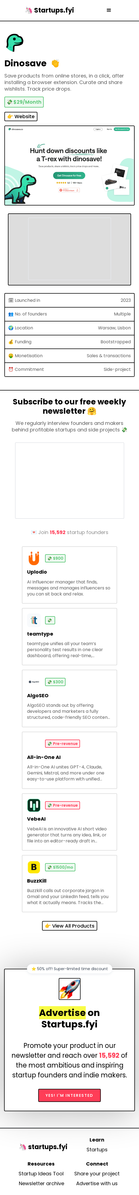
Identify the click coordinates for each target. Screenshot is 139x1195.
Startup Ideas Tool (41, 1173)
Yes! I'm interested (69, 1095)
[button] (109, 10)
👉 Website (21, 116)
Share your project (97, 1173)
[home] (48, 10)
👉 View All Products (69, 925)
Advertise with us (97, 1183)
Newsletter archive (41, 1183)
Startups (97, 1149)
